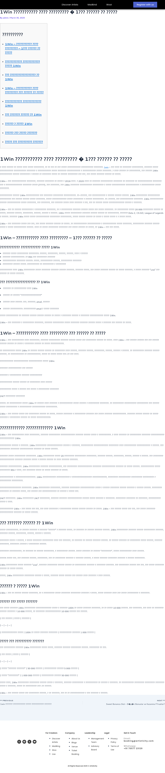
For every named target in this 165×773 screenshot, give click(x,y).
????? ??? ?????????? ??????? (21, 152)
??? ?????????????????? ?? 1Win (25, 76)
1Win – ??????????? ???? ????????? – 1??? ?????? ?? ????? (24, 48)
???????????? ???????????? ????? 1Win (24, 63)
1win (106, 179)
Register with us (145, 4)
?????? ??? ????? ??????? (23, 141)
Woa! (109, 4)
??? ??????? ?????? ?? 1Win (21, 120)
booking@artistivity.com (139, 740)
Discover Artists (70, 4)
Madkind (92, 4)
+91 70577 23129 (133, 748)
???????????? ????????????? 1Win (21, 107)
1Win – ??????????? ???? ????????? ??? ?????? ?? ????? (24, 92)
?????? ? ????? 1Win (21, 132)
